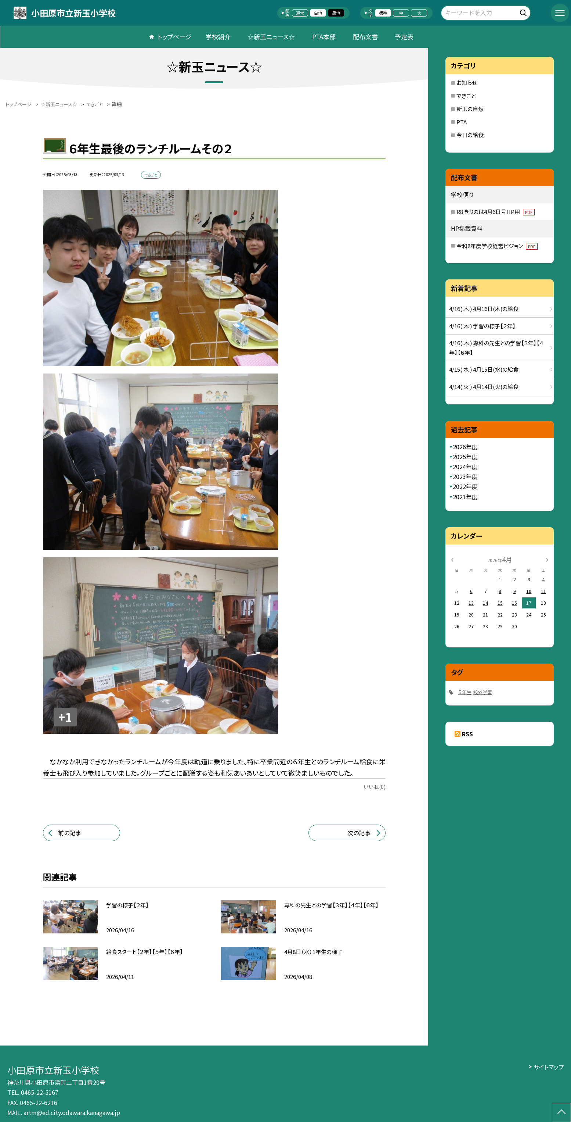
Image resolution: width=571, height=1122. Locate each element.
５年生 (464, 692)
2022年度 (465, 486)
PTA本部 (324, 36)
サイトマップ (549, 1066)
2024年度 (465, 466)
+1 (65, 716)
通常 (300, 13)
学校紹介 (218, 36)
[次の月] (547, 559)
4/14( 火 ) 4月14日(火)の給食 (483, 386)
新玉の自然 (470, 108)
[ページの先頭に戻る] (561, 1112)
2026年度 (465, 446)
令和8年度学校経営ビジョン (497, 246)
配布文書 (365, 36)
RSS (467, 733)
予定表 (404, 36)
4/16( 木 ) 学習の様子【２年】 (482, 326)
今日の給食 (470, 135)
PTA (461, 122)
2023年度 (465, 476)
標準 (383, 13)
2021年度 (465, 496)
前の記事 (69, 832)
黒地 (336, 13)
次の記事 (359, 832)
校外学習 (482, 692)
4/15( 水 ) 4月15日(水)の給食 (483, 369)
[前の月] (452, 559)
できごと (466, 96)
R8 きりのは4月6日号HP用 (495, 211)
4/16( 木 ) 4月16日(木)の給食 (483, 308)
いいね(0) (375, 786)
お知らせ (466, 82)
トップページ (174, 36)
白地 (318, 13)
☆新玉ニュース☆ (271, 36)
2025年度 (465, 456)
